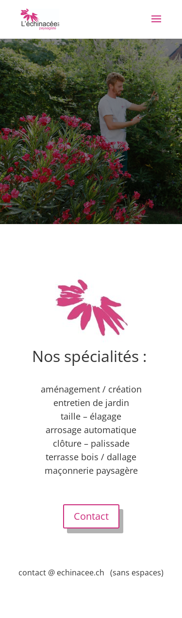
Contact (91, 516)
